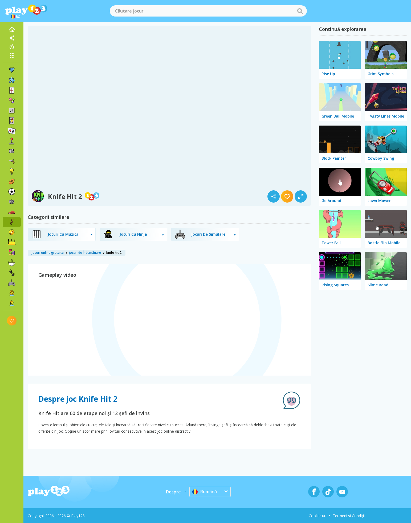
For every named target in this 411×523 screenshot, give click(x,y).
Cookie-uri (317, 515)
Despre (173, 492)
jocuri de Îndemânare (85, 252)
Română (204, 491)
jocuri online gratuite (48, 252)
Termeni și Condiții (349, 515)
